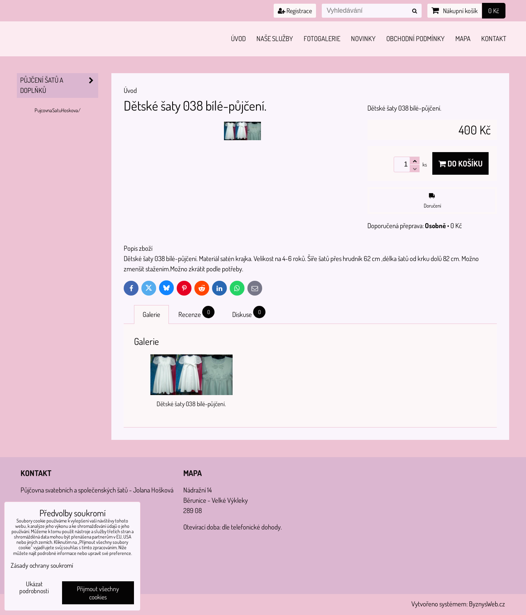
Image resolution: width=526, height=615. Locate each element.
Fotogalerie (322, 38)
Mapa (463, 38)
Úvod (238, 38)
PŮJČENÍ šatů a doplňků (59, 85)
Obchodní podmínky (415, 38)
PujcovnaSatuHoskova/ (58, 110)
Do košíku (460, 163)
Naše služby (274, 38)
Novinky (363, 38)
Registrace (295, 11)
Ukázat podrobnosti (34, 587)
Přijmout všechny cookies (98, 593)
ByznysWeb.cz (487, 603)
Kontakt (493, 38)
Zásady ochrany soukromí (42, 565)
